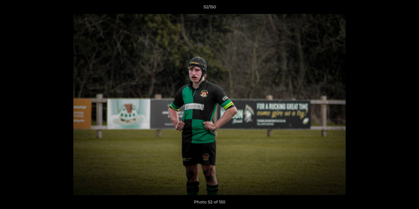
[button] (408, 8)
